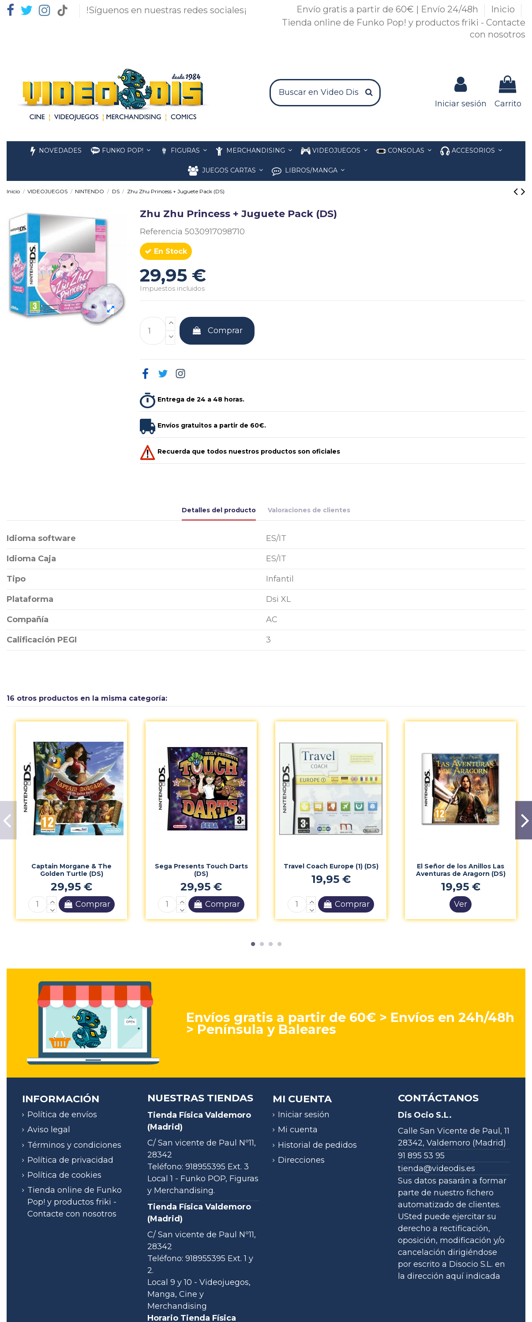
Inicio (504, 9)
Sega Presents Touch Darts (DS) (201, 870)
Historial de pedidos (317, 1145)
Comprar (217, 330)
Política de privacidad (70, 1160)
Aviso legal (48, 1129)
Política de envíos (62, 1114)
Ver (460, 904)
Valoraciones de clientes (309, 510)
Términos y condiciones (74, 1145)
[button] (471, 151)
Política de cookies (64, 1175)
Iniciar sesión (304, 1114)
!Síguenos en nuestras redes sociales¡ (166, 10)
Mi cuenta (298, 1129)
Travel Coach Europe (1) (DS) (331, 866)
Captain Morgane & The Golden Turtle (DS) (71, 870)
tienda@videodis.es (436, 1168)
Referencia (161, 232)
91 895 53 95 (421, 1156)
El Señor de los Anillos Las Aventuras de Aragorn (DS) (461, 870)
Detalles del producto (219, 510)
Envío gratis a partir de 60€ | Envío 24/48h (388, 9)
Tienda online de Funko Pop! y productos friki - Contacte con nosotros (74, 1202)
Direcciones (301, 1160)
